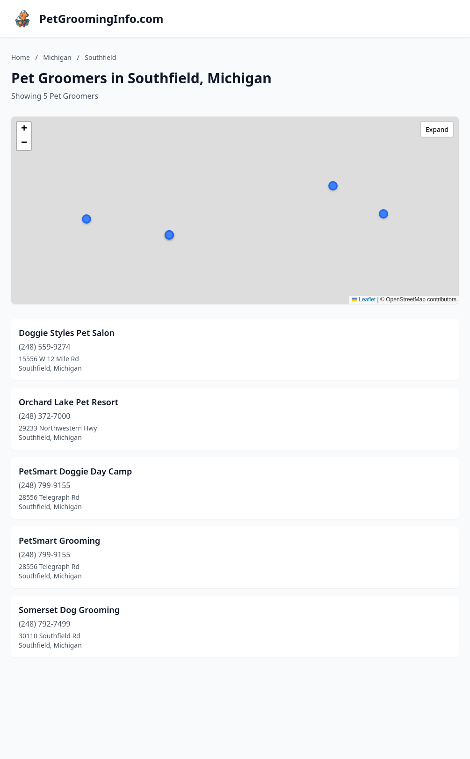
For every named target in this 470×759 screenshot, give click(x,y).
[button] (383, 214)
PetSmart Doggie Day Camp (75, 471)
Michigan (57, 57)
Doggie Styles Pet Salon (67, 332)
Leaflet (364, 299)
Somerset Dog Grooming (69, 609)
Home (20, 57)
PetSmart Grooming (59, 540)
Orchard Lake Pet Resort (68, 402)
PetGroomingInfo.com (101, 18)
